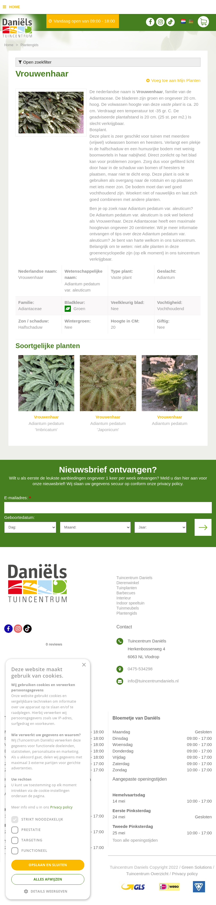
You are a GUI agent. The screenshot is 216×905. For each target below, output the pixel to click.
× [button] (84, 665)
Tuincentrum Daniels (134, 577)
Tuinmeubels (127, 608)
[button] (47, 891)
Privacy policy (185, 873)
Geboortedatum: (19, 517)
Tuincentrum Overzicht (147, 873)
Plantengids (126, 613)
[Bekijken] (203, 22)
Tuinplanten (126, 588)
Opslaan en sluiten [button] (48, 865)
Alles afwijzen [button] (47, 879)
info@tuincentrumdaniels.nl (153, 680)
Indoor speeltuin (130, 603)
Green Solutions (197, 867)
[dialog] (48, 779)
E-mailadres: (17, 498)
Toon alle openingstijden (135, 840)
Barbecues (125, 593)
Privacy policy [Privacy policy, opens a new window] (61, 807)
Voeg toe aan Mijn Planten (176, 80)
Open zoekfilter (35, 62)
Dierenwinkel (127, 583)
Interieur (123, 598)
